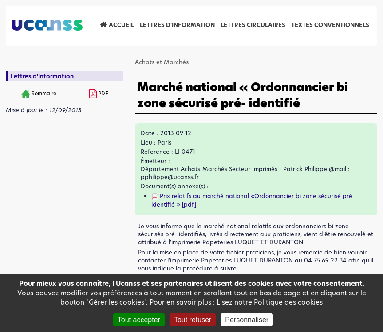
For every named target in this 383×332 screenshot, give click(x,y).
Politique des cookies (288, 302)
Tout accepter (139, 320)
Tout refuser (192, 320)
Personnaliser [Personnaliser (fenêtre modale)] (246, 320)
